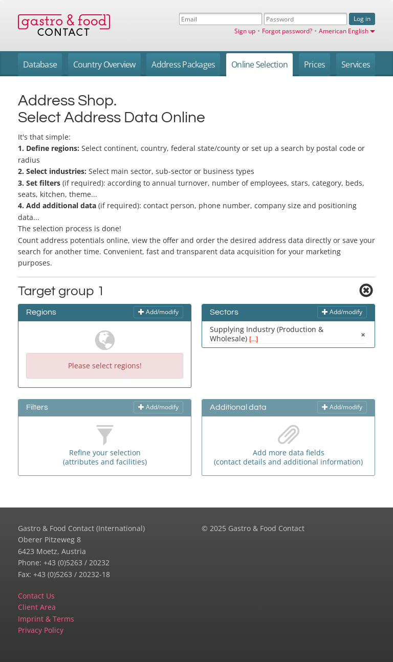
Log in (362, 18)
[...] (253, 339)
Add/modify (158, 311)
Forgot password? (287, 31)
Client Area (37, 607)
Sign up (244, 31)
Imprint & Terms (46, 619)
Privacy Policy (40, 630)
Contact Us (36, 596)
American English (347, 31)
